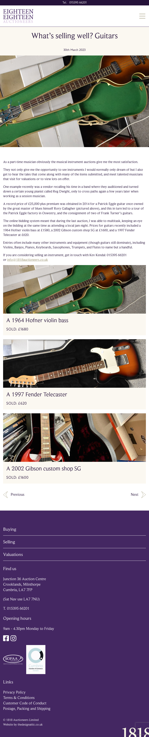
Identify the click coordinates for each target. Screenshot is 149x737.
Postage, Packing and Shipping (26, 708)
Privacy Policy (14, 692)
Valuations (13, 554)
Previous (13, 494)
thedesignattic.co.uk (30, 725)
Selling (9, 542)
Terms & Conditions (19, 697)
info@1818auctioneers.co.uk (27, 260)
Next (138, 494)
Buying (9, 529)
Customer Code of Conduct (24, 703)
